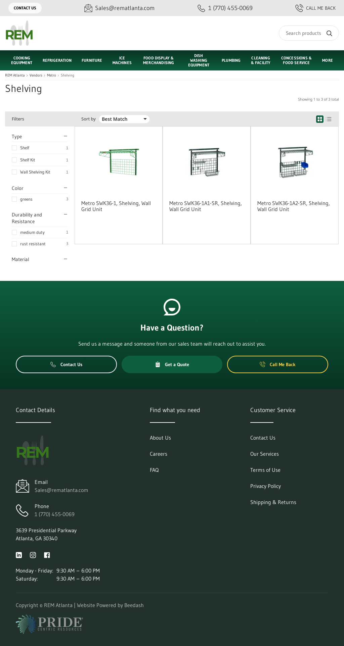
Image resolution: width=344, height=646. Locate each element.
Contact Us (25, 7)
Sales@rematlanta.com (61, 490)
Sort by (88, 118)
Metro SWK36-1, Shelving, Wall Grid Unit (116, 206)
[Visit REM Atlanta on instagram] (33, 554)
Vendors (36, 75)
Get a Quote (172, 364)
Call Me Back (315, 8)
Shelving (67, 75)
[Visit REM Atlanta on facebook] (47, 554)
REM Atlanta (15, 75)
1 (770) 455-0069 (55, 514)
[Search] (309, 33)
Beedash (134, 605)
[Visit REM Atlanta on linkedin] (19, 554)
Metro (51, 75)
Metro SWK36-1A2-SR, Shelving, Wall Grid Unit (293, 206)
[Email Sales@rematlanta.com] (119, 8)
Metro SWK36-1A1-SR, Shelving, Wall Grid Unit (205, 206)
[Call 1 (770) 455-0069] (225, 8)
